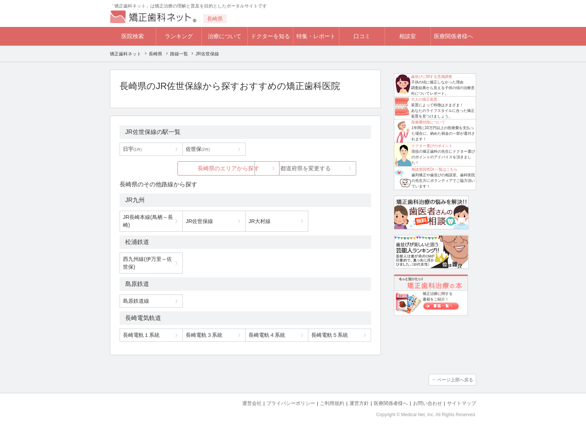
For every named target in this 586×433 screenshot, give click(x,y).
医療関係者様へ (453, 36)
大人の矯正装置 (424, 99)
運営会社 (252, 403)
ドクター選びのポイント (432, 146)
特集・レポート (316, 36)
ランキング (179, 36)
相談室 (407, 36)
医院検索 (132, 36)
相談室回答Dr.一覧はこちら (434, 169)
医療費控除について (428, 122)
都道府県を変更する (301, 168)
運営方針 (359, 403)
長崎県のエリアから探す (189, 168)
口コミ (362, 36)
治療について (224, 36)
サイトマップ (461, 403)
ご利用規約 (332, 403)
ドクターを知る (270, 36)
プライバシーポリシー (290, 403)
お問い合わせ (427, 403)
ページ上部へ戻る (455, 379)
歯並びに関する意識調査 (431, 76)
